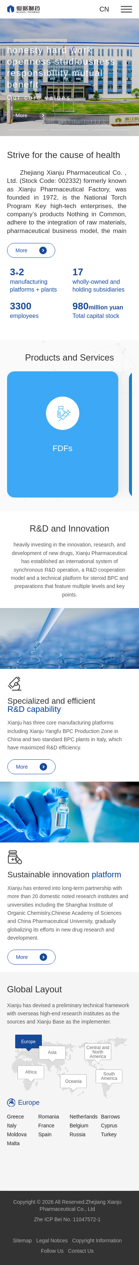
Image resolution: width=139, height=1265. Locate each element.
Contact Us (81, 1251)
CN (104, 9)
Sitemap (22, 1240)
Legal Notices (52, 1240)
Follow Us (52, 1251)
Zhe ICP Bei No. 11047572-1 (67, 1219)
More (31, 115)
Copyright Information (97, 1240)
